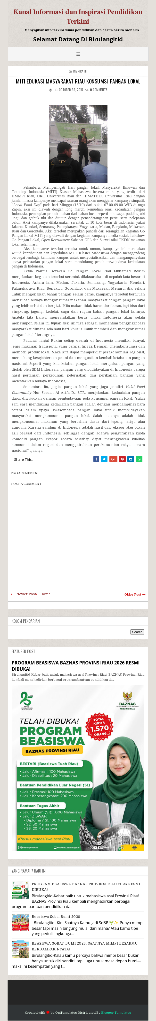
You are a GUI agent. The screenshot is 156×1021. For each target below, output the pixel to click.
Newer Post (26, 594)
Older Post (132, 594)
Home (45, 594)
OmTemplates (66, 1012)
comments (98, 89)
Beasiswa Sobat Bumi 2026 (56, 917)
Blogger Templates (116, 1012)
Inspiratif (80, 71)
